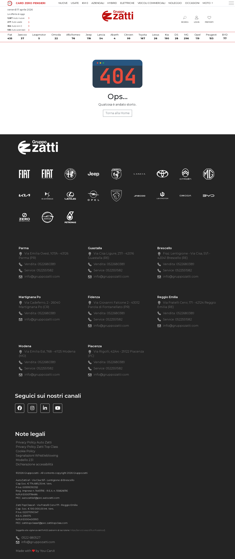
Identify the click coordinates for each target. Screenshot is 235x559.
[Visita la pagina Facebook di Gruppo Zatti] (21, 408)
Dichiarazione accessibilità (34, 464)
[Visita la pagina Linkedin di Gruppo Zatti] (46, 408)
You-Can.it (47, 551)
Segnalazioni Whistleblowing (37, 455)
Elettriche (127, 2)
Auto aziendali (16, 30)
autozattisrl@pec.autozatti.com (40, 497)
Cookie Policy (25, 451)
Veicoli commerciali (151, 2)
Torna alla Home (117, 113)
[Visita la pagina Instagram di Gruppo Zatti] (34, 408)
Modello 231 (24, 460)
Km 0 (85, 2)
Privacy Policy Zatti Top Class (37, 447)
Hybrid (112, 2)
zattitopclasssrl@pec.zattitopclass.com (45, 522)
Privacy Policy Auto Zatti (34, 442)
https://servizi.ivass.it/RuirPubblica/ (87, 530)
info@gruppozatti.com (42, 276)
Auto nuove (15, 18)
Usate (75, 2)
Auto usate (14, 22)
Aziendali (97, 2)
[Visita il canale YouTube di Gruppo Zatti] (59, 408)
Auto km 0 (14, 26)
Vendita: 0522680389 (40, 264)
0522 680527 (31, 537)
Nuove (63, 2)
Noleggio (175, 2)
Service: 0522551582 (38, 270)
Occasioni (192, 2)
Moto (207, 2)
